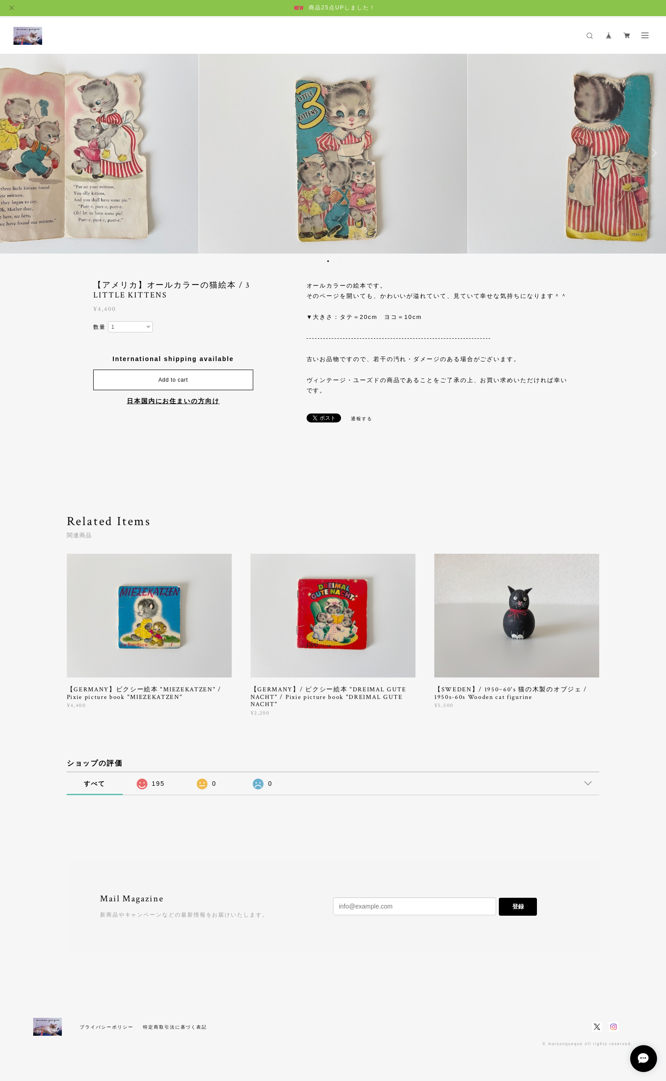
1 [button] (328, 261)
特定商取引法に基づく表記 (175, 1027)
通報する (361, 418)
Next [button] (652, 152)
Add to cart (173, 380)
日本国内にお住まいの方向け (173, 401)
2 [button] (334, 261)
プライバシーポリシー (106, 1027)
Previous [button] (13, 152)
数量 (99, 327)
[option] (333, 153)
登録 (518, 906)
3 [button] (340, 261)
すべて (94, 783)
